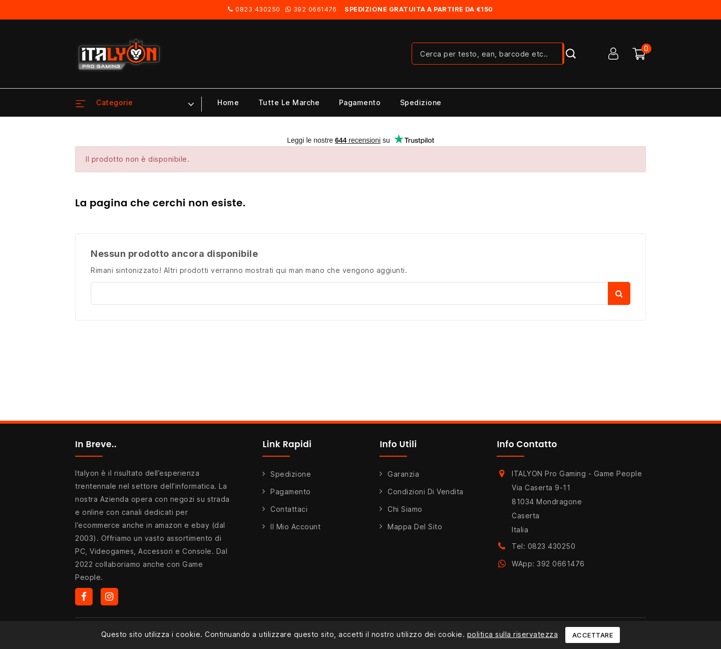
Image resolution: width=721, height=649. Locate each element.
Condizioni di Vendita (426, 491)
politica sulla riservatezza (512, 634)
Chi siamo (405, 509)
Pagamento (360, 102)
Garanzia (403, 474)
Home (228, 102)
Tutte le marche (289, 102)
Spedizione (421, 102)
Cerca (619, 293)
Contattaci (288, 509)
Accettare (592, 635)
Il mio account (295, 526)
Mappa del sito (415, 526)
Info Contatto (527, 444)
